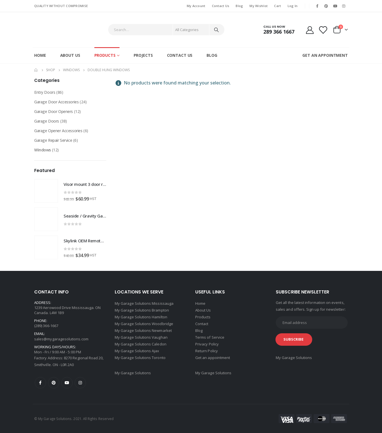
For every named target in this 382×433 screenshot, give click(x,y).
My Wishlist (258, 6)
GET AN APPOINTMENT (325, 55)
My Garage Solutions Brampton (142, 310)
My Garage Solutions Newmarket (143, 330)
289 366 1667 (278, 31)
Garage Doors (46, 121)
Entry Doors (44, 92)
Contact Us (220, 6)
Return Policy (206, 350)
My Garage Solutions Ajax (137, 350)
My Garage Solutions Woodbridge (144, 323)
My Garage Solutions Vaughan (141, 337)
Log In (293, 6)
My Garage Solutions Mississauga (144, 303)
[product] (46, 191)
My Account (196, 6)
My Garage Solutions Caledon (140, 344)
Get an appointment (212, 357)
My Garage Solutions (133, 372)
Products (105, 55)
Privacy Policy (207, 344)
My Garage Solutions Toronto (140, 357)
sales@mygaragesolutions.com (61, 338)
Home (40, 55)
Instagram (80, 382)
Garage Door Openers (53, 111)
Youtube (67, 382)
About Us (70, 55)
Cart (277, 6)
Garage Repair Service (53, 140)
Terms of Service (209, 337)
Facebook (40, 382)
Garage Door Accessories (56, 102)
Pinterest (53, 382)
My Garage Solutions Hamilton (141, 316)
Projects (143, 55)
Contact (201, 323)
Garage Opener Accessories (58, 130)
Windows (42, 150)
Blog (239, 6)
